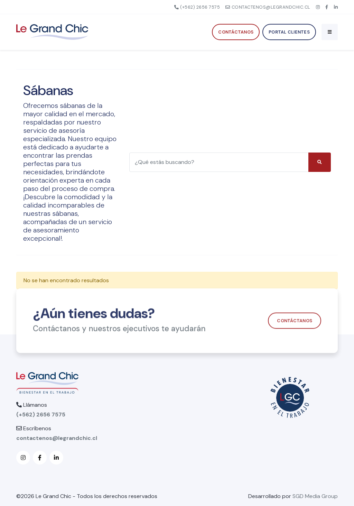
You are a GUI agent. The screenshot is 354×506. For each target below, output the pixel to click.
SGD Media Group (315, 496)
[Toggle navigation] (330, 32)
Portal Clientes (289, 32)
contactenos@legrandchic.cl (267, 7)
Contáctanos (235, 32)
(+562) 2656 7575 (197, 7)
